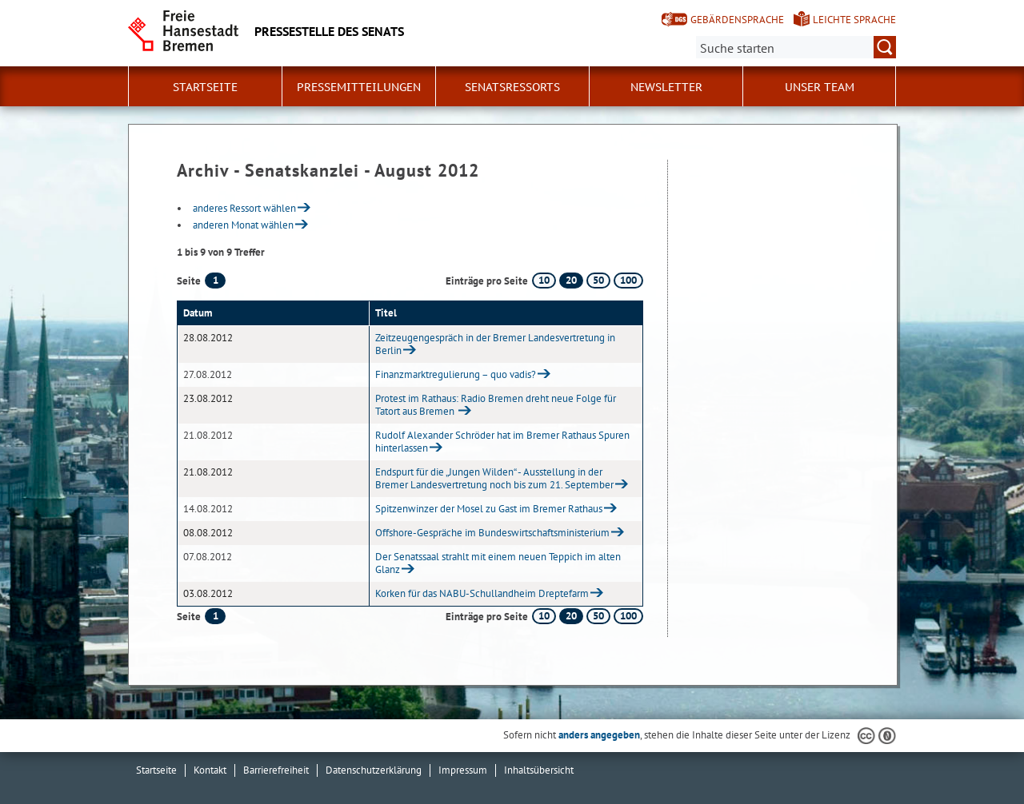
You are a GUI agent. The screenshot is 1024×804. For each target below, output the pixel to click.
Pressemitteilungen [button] (359, 87)
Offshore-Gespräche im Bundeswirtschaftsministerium (492, 532)
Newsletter (666, 87)
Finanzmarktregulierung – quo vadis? (455, 374)
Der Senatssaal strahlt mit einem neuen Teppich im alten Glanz (498, 563)
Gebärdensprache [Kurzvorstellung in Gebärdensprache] (737, 19)
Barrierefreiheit (276, 770)
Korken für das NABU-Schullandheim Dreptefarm (482, 593)
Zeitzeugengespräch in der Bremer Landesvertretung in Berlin (495, 344)
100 (628, 280)
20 (571, 280)
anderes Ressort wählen (244, 208)
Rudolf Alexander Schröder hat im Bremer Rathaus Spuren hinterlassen (502, 441)
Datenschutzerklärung (374, 770)
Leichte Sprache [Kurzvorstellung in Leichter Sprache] (854, 19)
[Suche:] (796, 47)
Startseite (205, 87)
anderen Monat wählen (243, 225)
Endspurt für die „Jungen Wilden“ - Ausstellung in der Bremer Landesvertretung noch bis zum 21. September (494, 478)
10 (544, 280)
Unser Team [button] (819, 87)
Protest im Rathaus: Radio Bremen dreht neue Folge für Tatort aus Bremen (495, 405)
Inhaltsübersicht (539, 770)
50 (598, 280)
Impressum (462, 770)
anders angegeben (599, 735)
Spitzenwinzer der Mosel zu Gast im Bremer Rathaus (488, 508)
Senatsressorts (512, 87)
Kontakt (210, 770)
